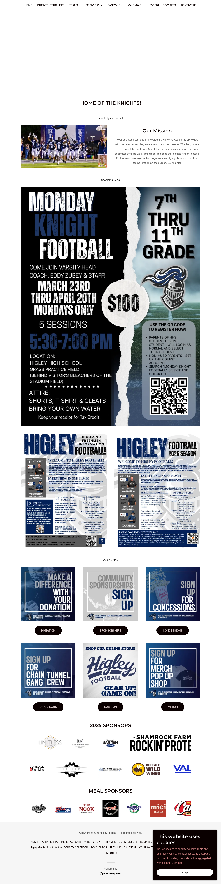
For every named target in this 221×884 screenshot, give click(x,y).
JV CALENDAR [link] (98, 847)
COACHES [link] (76, 841)
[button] (75, 5)
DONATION (48, 630)
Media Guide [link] (54, 847)
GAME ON (110, 707)
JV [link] (98, 841)
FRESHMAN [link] (109, 841)
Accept (184, 872)
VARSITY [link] (89, 841)
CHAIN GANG (48, 707)
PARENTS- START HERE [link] (50, 5)
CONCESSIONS (173, 630)
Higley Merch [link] (37, 847)
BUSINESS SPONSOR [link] (152, 841)
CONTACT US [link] (188, 5)
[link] (110, 873)
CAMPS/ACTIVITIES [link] (150, 847)
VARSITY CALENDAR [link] (76, 847)
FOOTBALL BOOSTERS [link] (163, 5)
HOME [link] (28, 5)
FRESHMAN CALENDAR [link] (123, 847)
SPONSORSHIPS (110, 630)
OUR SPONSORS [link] (128, 841)
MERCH (173, 707)
